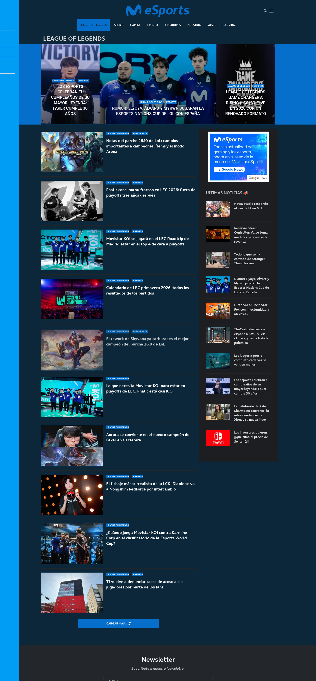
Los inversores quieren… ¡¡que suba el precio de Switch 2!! (251, 437)
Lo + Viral (229, 25)
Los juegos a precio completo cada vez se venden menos (250, 360)
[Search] (265, 11)
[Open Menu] (271, 11)
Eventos (153, 25)
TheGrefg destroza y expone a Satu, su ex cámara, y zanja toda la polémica (251, 336)
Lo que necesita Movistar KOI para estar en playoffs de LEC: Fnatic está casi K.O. (145, 396)
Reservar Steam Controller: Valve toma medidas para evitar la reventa (251, 235)
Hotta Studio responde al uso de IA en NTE (251, 205)
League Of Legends (93, 25)
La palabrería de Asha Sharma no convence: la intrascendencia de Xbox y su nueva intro (251, 413)
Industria (194, 25)
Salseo (211, 25)
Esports (118, 25)
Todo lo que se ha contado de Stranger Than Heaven (249, 259)
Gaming (135, 25)
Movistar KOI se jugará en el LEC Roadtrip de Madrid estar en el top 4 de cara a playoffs (147, 249)
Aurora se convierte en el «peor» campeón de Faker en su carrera (147, 440)
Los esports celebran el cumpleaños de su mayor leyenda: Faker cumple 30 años (70, 100)
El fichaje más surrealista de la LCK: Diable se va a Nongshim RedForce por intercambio (150, 486)
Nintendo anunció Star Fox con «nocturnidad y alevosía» (251, 309)
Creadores (173, 25)
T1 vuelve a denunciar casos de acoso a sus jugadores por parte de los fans (144, 584)
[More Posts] (118, 623)
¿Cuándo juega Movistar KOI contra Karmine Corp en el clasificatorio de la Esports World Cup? (146, 538)
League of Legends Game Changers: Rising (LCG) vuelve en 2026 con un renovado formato (245, 103)
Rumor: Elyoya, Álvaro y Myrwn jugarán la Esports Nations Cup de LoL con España (158, 111)
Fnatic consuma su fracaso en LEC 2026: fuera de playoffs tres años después (150, 194)
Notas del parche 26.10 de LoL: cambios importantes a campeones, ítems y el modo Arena (145, 146)
